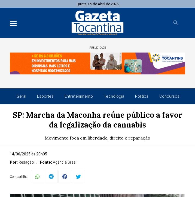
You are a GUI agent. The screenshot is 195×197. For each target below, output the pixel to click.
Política (141, 96)
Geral (21, 96)
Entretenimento (79, 96)
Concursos (169, 96)
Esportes (45, 96)
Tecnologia (114, 96)
